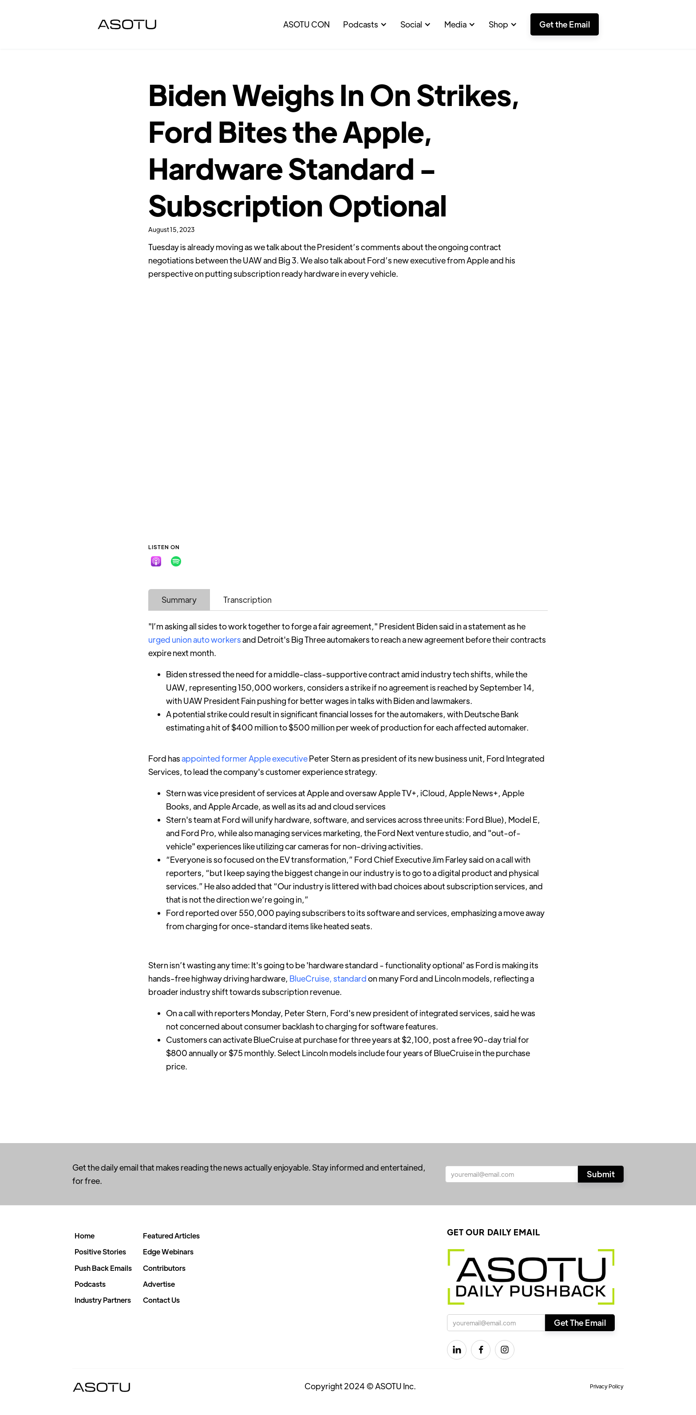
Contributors (164, 1268)
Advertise (159, 1284)
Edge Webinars (168, 1251)
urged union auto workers (194, 639)
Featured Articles (171, 1235)
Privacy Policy (607, 1386)
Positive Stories (100, 1251)
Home (85, 1235)
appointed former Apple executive (245, 758)
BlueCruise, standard (328, 978)
